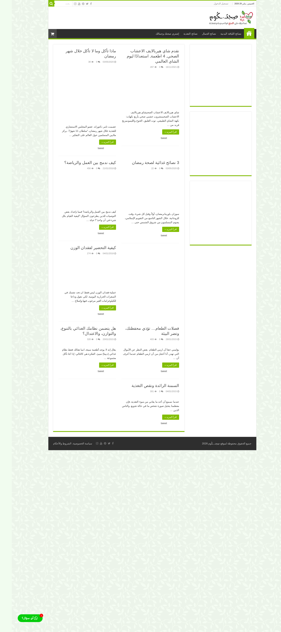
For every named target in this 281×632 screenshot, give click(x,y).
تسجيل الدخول (209, 3)
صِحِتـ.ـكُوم (202, 443)
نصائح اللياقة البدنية (219, 33)
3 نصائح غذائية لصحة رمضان (143, 162)
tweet (152, 138)
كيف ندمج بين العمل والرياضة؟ (78, 162)
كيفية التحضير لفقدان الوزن (81, 247)
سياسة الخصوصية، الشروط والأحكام (61, 443)
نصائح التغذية (179, 33)
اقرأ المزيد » (159, 132)
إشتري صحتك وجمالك (155, 33)
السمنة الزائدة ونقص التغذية (143, 385)
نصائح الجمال (197, 33)
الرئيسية (237, 33)
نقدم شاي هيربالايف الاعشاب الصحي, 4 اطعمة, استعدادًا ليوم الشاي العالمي (141, 56)
